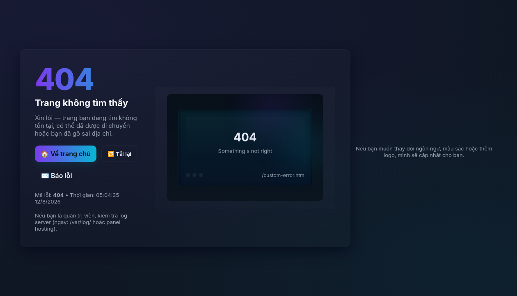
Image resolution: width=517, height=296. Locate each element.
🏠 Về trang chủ (66, 154)
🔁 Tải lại (119, 154)
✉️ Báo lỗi (56, 175)
